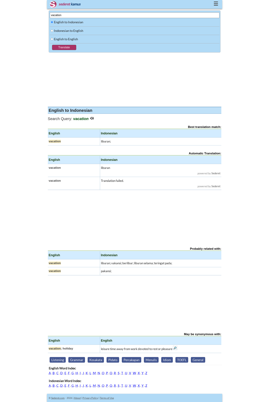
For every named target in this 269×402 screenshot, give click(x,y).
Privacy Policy (90, 397)
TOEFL (181, 360)
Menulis (151, 360)
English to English (66, 39)
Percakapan (131, 360)
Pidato (112, 360)
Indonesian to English (68, 31)
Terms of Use (107, 397)
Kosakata (95, 360)
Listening (57, 360)
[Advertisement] (134, 78)
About (77, 397)
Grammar (76, 360)
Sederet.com (58, 397)
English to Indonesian (68, 22)
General (198, 360)
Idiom (167, 360)
